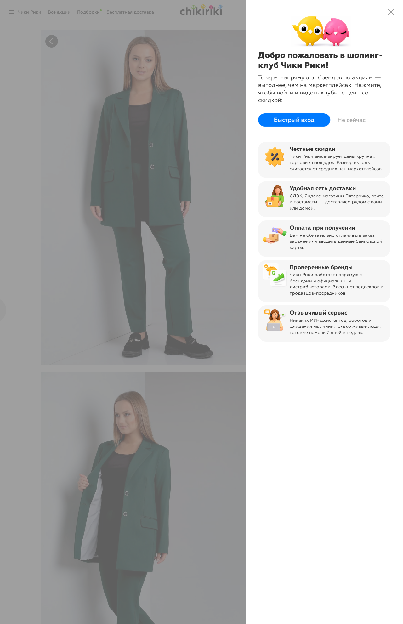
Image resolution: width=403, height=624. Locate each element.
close (391, 12)
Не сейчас (352, 119)
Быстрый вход (294, 119)
